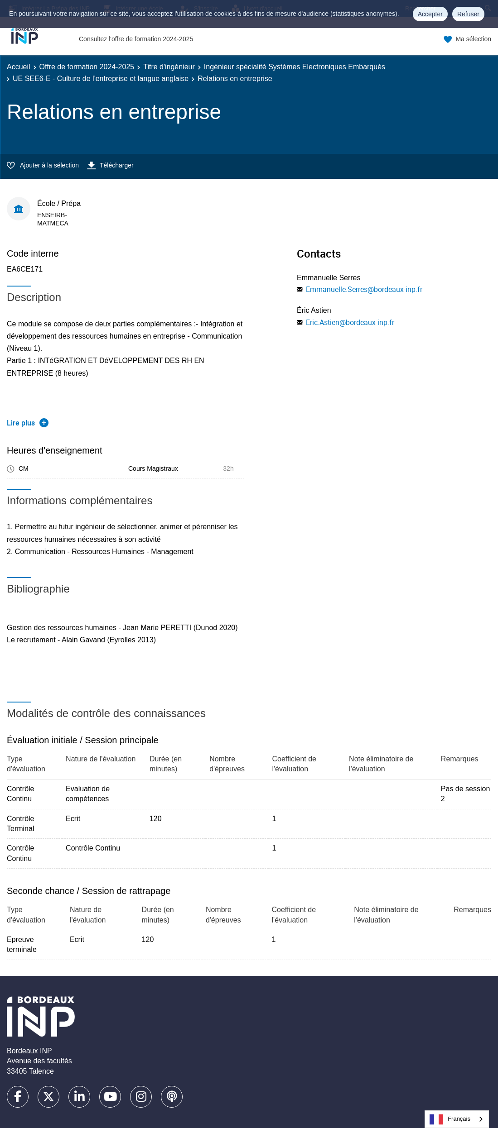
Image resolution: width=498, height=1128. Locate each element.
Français (450, 1119)
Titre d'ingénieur (169, 67)
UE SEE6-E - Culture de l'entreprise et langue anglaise (101, 78)
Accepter (430, 14)
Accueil (18, 67)
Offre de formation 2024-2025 (87, 67)
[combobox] (457, 1119)
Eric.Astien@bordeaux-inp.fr (350, 322)
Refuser (468, 14)
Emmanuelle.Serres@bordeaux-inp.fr (364, 289)
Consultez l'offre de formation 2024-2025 (136, 39)
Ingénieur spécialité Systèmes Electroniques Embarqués (294, 67)
